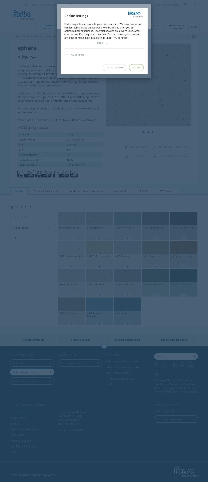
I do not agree (114, 67)
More (102, 43)
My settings (74, 54)
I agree (136, 67)
